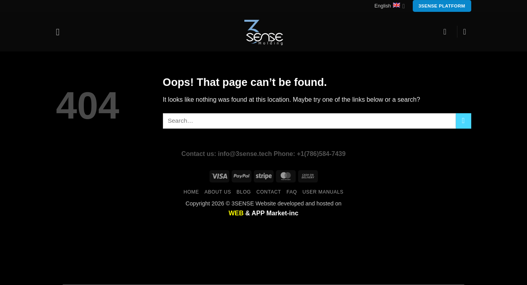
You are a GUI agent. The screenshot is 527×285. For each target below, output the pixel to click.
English (389, 6)
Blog (243, 192)
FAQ (292, 192)
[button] (61, 32)
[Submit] (463, 121)
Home (191, 192)
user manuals (323, 192)
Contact (268, 192)
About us (217, 192)
